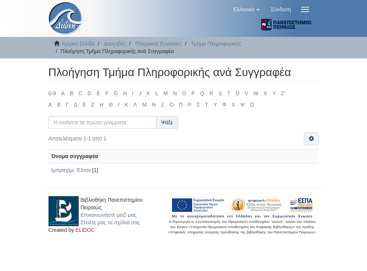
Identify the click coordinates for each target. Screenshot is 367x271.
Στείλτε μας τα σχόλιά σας (110, 222)
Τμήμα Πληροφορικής (216, 44)
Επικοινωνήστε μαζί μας (108, 215)
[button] (246, 9)
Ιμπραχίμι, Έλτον (71, 170)
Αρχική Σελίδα (78, 44)
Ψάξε (167, 122)
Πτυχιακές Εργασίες (158, 44)
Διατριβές (115, 44)
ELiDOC (85, 230)
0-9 (52, 93)
